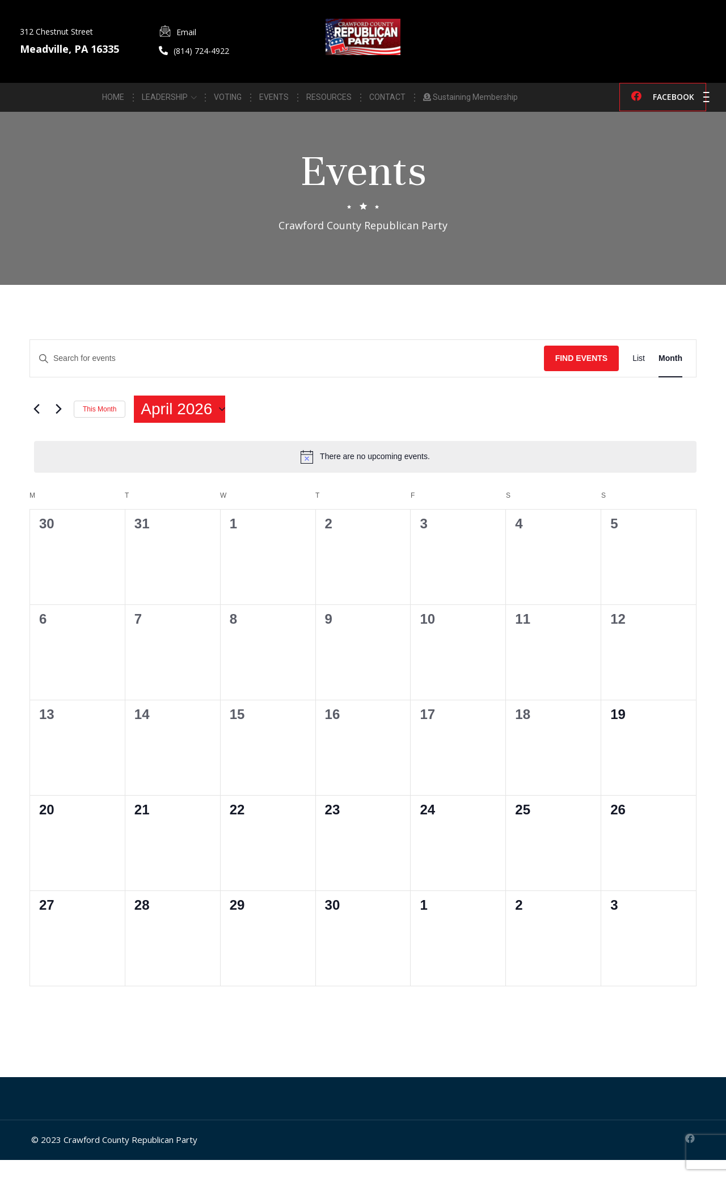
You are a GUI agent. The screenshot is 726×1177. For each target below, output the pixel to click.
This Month (99, 426)
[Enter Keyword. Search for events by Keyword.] (287, 375)
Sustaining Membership (470, 100)
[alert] (365, 474)
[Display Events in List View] (638, 375)
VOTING (228, 100)
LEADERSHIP (165, 100)
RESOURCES (329, 100)
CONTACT (387, 100)
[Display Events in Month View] (670, 375)
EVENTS (274, 100)
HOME (113, 100)
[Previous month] (36, 426)
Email (186, 32)
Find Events (581, 375)
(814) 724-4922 (201, 50)
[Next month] (58, 426)
